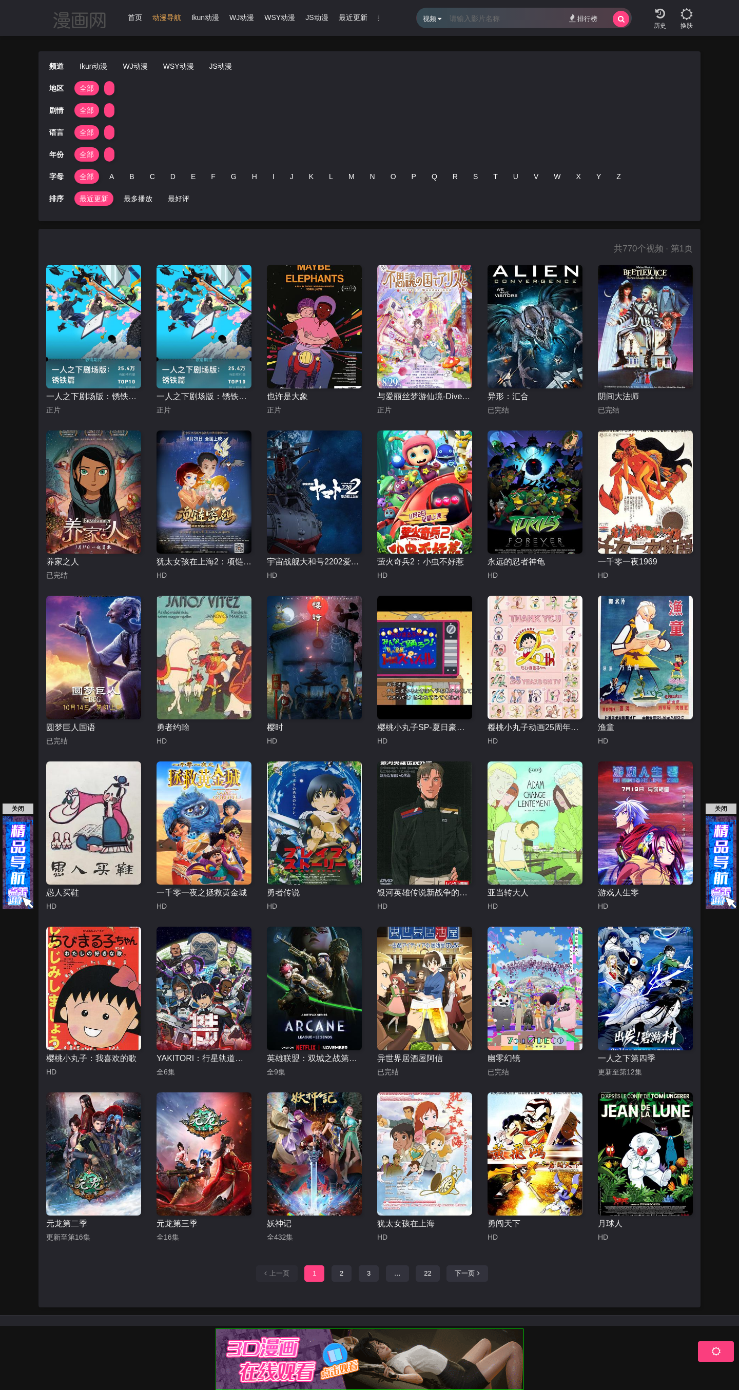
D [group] (173, 176)
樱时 (275, 727)
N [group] (372, 176)
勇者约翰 (173, 727)
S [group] (475, 176)
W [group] (557, 176)
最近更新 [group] (353, 17)
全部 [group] (87, 88)
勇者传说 (283, 892)
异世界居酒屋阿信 (410, 1058)
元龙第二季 (66, 1223)
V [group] (536, 176)
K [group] (311, 176)
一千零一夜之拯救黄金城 (202, 892)
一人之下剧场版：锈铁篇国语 (204, 396)
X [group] (578, 176)
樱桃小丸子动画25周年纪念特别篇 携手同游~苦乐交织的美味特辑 (535, 727)
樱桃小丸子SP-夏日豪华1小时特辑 (424, 727)
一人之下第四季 (626, 1058)
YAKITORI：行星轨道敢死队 (204, 1058)
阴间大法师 (618, 396)
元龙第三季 (177, 1223)
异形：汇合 (508, 396)
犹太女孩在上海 (406, 1223)
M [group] (351, 176)
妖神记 (279, 1223)
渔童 (606, 727)
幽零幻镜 (504, 1058)
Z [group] (618, 176)
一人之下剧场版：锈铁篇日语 (93, 396)
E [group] (193, 176)
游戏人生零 (618, 892)
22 (427, 1273)
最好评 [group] (178, 198)
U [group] (515, 176)
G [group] (234, 176)
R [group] (455, 176)
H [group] (254, 176)
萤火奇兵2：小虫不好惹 (420, 561)
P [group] (414, 176)
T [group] (495, 176)
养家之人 (62, 561)
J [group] (292, 176)
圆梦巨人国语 (70, 727)
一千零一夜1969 (627, 561)
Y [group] (598, 176)
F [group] (213, 176)
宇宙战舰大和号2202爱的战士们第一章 (314, 561)
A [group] (111, 176)
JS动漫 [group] (316, 17)
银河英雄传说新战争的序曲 (424, 892)
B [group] (131, 176)
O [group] (393, 176)
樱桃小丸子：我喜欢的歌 (91, 1058)
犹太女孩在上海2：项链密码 (204, 561)
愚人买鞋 (62, 892)
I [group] (274, 176)
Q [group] (434, 176)
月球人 (610, 1223)
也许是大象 (287, 396)
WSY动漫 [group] (279, 17)
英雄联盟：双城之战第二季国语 (314, 1058)
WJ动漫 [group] (241, 17)
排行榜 (583, 18)
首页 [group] (135, 17)
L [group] (331, 176)
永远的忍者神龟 (516, 561)
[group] (166, 20)
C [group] (152, 176)
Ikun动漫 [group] (205, 17)
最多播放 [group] (138, 198)
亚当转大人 (508, 892)
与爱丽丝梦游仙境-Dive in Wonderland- (424, 396)
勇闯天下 (504, 1223)
